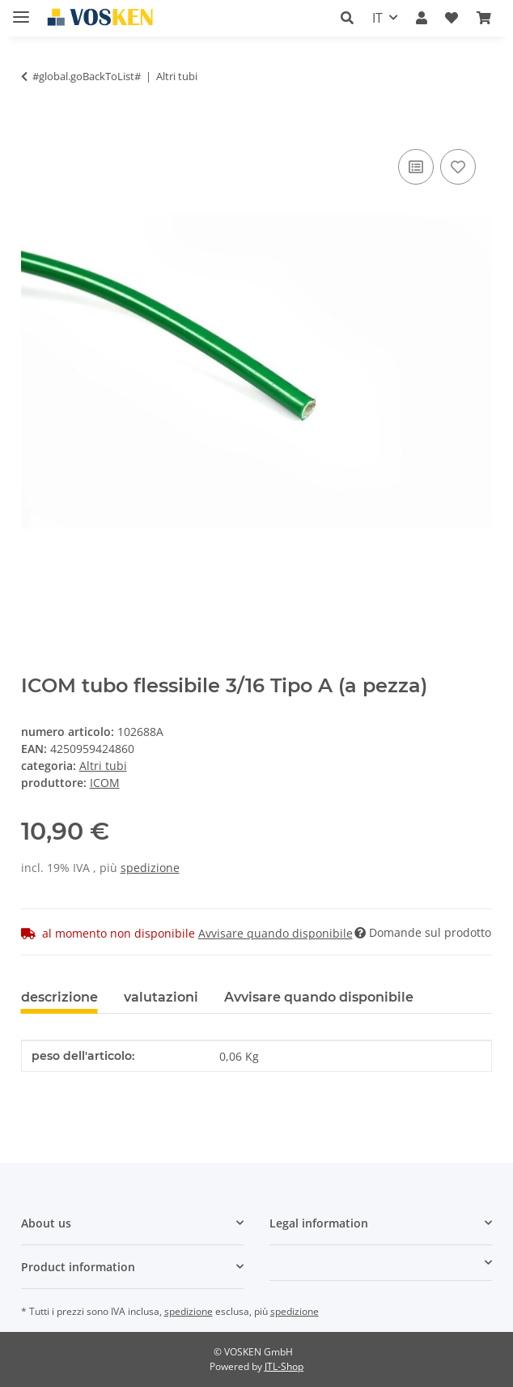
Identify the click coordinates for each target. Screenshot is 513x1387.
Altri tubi (103, 765)
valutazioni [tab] (161, 997)
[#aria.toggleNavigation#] (21, 10)
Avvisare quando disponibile (275, 933)
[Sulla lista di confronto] (416, 167)
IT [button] (377, 18)
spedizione (150, 867)
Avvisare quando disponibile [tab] (318, 997)
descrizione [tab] (59, 997)
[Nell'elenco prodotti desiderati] (458, 167)
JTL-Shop (284, 1366)
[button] (347, 18)
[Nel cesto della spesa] (34, 127)
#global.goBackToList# (86, 76)
